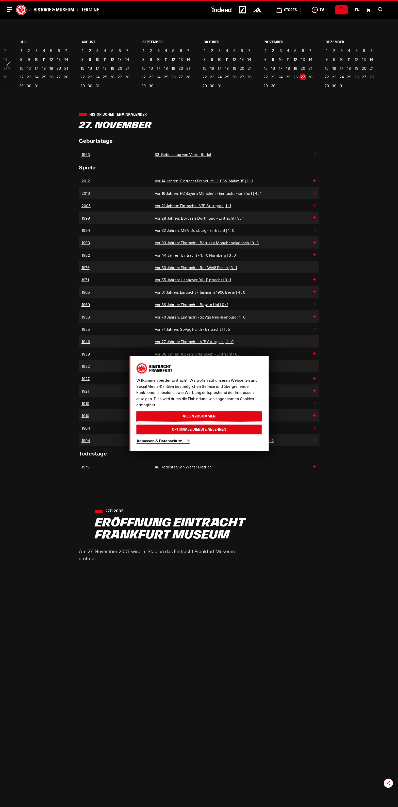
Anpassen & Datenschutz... (160, 440)
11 (43, 59)
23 (29, 77)
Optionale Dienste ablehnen (199, 429)
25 (44, 77)
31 (36, 85)
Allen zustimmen (199, 416)
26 (51, 77)
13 (59, 59)
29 (21, 85)
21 (66, 68)
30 (29, 85)
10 (36, 59)
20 (58, 68)
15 (21, 68)
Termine (90, 9)
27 (58, 77)
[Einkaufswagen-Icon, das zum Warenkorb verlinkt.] (368, 10)
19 (51, 68)
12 (51, 59)
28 (66, 77)
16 (29, 68)
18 (44, 68)
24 (36, 77)
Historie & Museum (54, 9)
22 (21, 77)
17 (36, 68)
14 (66, 59)
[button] (380, 9)
